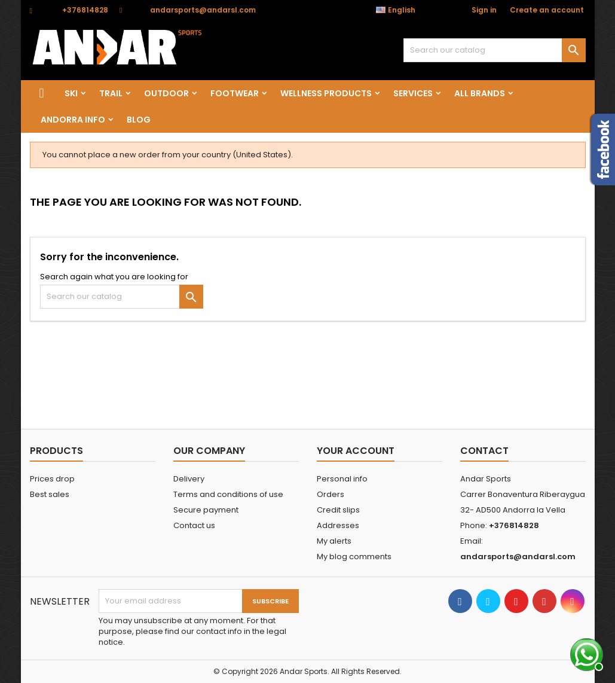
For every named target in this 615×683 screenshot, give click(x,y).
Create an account (547, 10)
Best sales (49, 494)
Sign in (484, 10)
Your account (355, 451)
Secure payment (205, 510)
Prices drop (52, 478)
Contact (484, 451)
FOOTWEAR (234, 93)
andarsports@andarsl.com (203, 10)
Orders (330, 494)
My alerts (334, 541)
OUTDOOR (166, 93)
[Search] (494, 50)
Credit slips (338, 510)
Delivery (188, 478)
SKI (71, 93)
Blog (139, 120)
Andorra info (73, 120)
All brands (479, 93)
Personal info (342, 478)
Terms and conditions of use (228, 494)
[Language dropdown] (402, 10)
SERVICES (413, 93)
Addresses (338, 525)
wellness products (326, 93)
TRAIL (111, 93)
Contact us (194, 525)
